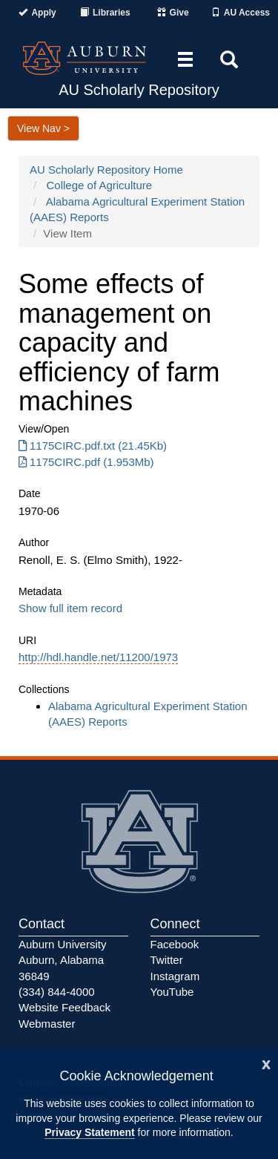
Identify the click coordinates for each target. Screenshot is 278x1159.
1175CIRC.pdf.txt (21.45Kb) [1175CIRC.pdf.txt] (93, 445)
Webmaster (47, 1023)
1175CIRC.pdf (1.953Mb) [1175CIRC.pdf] (86, 462)
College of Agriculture (100, 185)
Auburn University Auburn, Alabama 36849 (62, 960)
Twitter (166, 959)
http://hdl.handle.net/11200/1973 (98, 657)
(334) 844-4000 (57, 991)
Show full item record (70, 608)
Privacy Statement (89, 1132)
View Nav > (43, 128)
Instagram (175, 976)
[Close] (266, 1063)
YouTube (172, 991)
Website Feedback (64, 1007)
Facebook (174, 944)
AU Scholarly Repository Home (106, 169)
